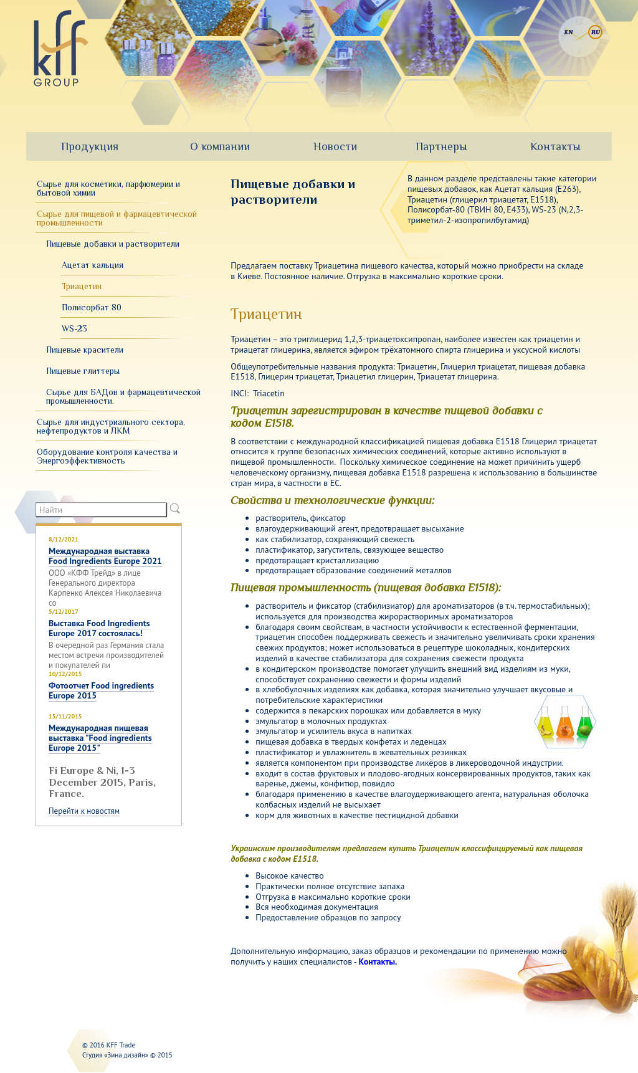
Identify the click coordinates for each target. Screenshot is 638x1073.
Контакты (555, 146)
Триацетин (82, 286)
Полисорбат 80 (91, 307)
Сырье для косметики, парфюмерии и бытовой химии (108, 188)
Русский (595, 32)
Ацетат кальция (92, 265)
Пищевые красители (84, 350)
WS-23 (74, 328)
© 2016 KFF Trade (108, 1045)
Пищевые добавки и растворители (112, 244)
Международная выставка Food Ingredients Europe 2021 (105, 555)
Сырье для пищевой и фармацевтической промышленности (117, 218)
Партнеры (441, 146)
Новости (335, 146)
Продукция (89, 146)
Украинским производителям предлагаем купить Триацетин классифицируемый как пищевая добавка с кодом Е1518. (407, 853)
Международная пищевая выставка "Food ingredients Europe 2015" (100, 737)
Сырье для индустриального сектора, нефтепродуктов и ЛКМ (111, 426)
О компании (220, 146)
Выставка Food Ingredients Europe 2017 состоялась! (99, 628)
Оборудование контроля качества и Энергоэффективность (107, 456)
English (568, 32)
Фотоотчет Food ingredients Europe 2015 (101, 690)
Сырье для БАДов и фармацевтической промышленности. (123, 396)
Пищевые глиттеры (83, 371)
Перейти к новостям (84, 811)
